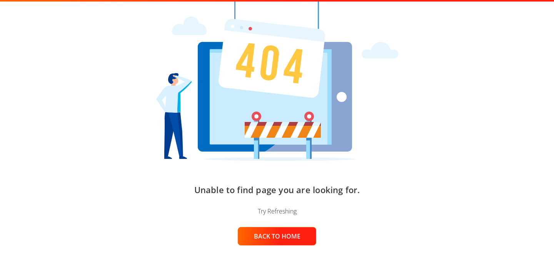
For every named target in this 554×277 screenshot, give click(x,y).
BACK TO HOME (277, 236)
